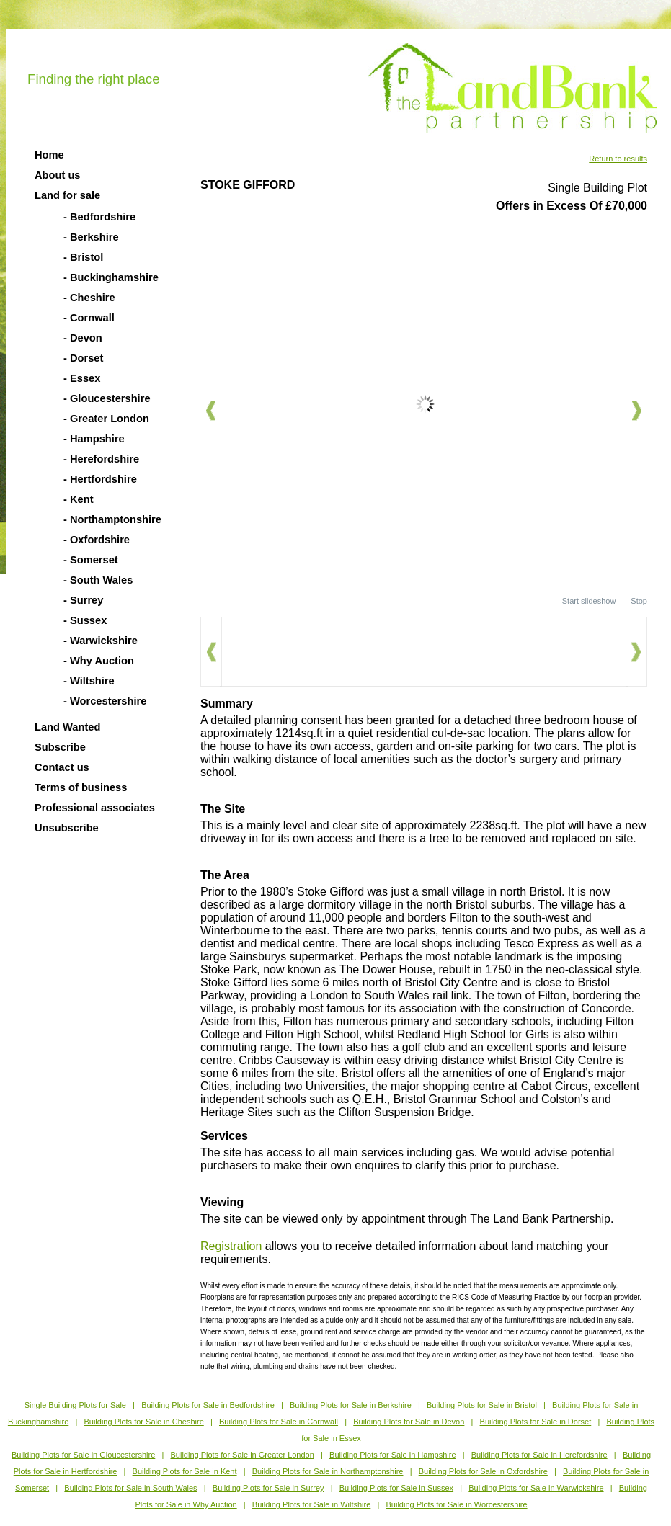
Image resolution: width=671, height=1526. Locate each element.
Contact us (62, 767)
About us (58, 175)
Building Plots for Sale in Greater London (242, 1454)
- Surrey (83, 600)
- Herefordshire (101, 459)
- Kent (78, 499)
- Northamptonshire (112, 519)
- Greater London (106, 418)
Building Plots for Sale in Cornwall (278, 1421)
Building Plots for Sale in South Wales (130, 1487)
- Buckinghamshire (111, 277)
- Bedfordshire (99, 217)
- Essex (81, 378)
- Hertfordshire (100, 479)
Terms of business (81, 787)
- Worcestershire (104, 701)
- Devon (82, 338)
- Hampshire (94, 439)
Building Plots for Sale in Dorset (536, 1421)
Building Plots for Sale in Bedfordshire (208, 1405)
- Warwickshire (100, 640)
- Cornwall (89, 318)
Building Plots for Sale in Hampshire (392, 1454)
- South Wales (98, 580)
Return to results (618, 158)
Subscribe (60, 747)
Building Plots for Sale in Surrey (268, 1487)
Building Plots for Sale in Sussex (396, 1487)
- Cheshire (89, 297)
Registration (231, 1246)
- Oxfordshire (96, 539)
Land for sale (67, 195)
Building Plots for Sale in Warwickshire (535, 1487)
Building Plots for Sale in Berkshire (351, 1405)
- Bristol (83, 257)
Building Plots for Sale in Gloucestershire (83, 1454)
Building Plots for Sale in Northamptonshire (328, 1471)
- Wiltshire (89, 681)
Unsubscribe (67, 828)
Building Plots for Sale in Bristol (482, 1405)
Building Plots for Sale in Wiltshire (311, 1504)
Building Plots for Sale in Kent (185, 1471)
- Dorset (83, 358)
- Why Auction (98, 660)
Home (49, 155)
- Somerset (90, 560)
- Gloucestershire (107, 398)
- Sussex (85, 620)
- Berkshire (91, 237)
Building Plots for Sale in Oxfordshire (483, 1471)
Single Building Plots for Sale (75, 1405)
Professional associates (95, 807)
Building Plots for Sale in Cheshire (143, 1421)
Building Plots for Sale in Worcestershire (457, 1504)
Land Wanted (67, 727)
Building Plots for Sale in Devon (408, 1421)
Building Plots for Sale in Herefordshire (539, 1454)
